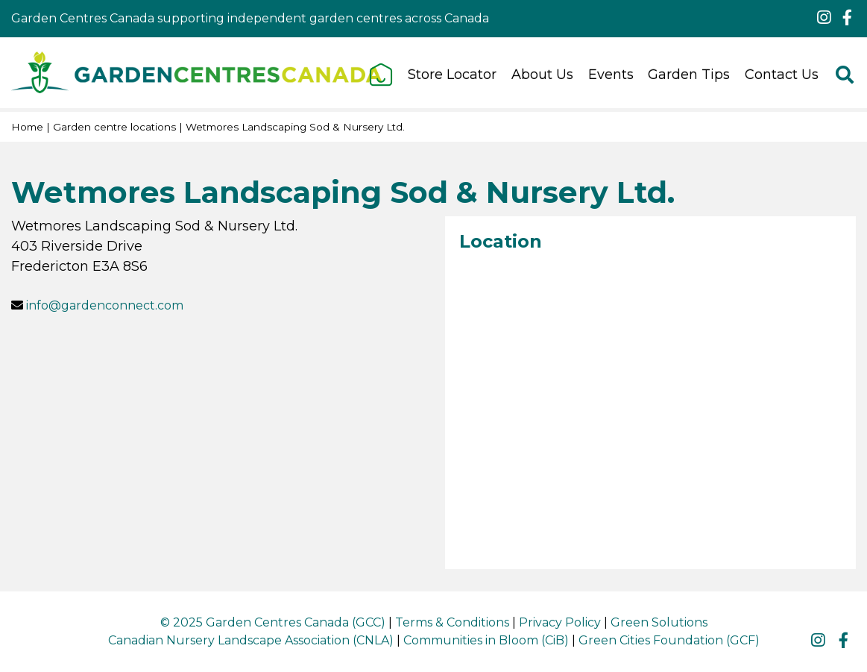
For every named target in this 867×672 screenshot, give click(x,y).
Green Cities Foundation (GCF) (669, 640)
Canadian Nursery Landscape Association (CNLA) (251, 640)
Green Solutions (659, 622)
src (844, 74)
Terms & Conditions (452, 622)
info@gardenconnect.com (104, 305)
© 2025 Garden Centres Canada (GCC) (272, 622)
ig (824, 18)
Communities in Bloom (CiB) (486, 640)
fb (847, 18)
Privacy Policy (560, 622)
